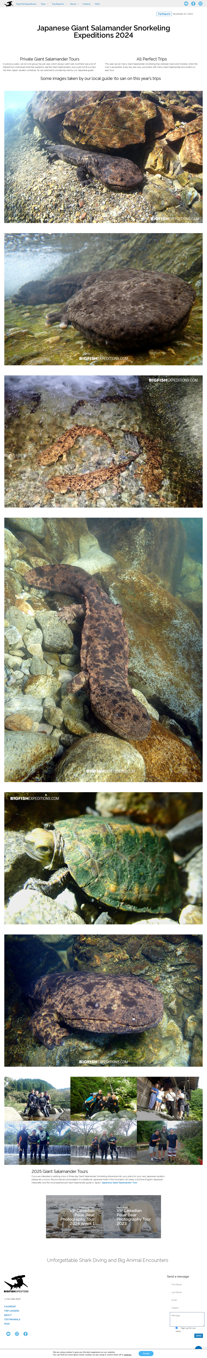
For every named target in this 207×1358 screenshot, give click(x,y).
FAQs (7, 1324)
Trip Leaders (11, 1311)
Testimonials (12, 1319)
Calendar (10, 1306)
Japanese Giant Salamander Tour (119, 1182)
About (8, 1315)
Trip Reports (164, 14)
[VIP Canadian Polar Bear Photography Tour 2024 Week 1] (74, 1216)
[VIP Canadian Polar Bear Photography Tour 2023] (132, 1216)
